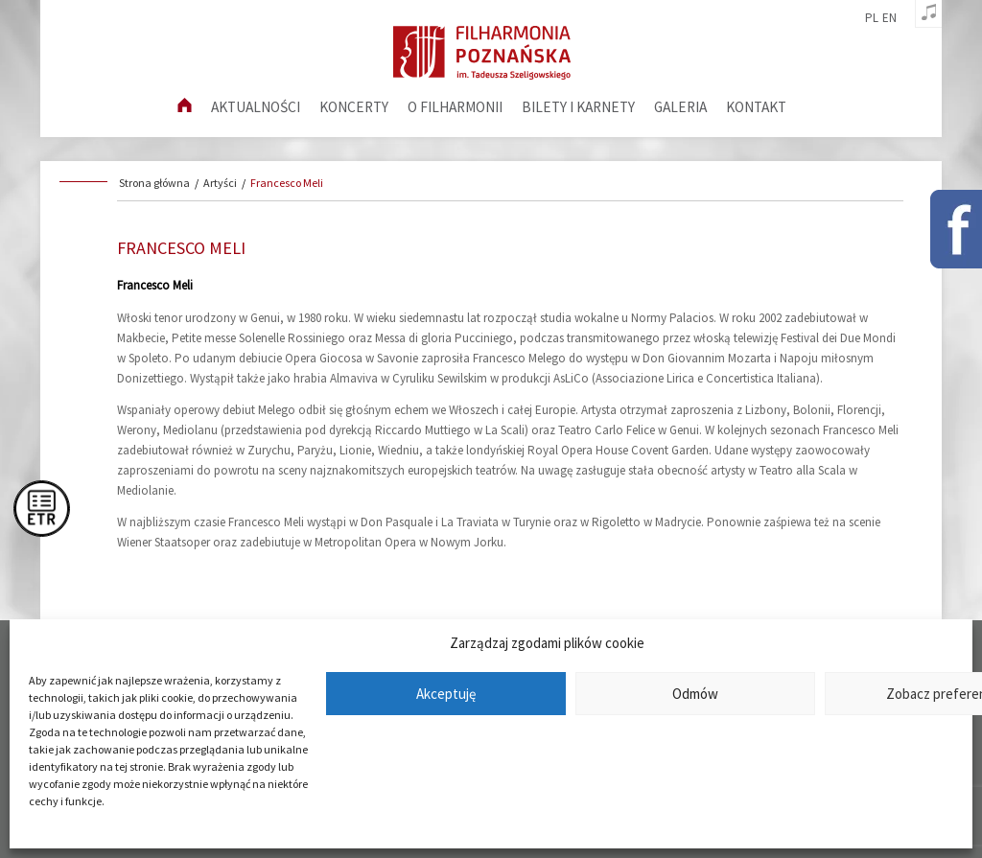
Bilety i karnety (578, 107)
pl (871, 18)
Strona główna (154, 182)
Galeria (680, 107)
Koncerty (353, 107)
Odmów (695, 693)
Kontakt (756, 107)
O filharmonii (455, 107)
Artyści (220, 182)
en (889, 18)
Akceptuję (446, 693)
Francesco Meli (286, 182)
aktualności (255, 107)
